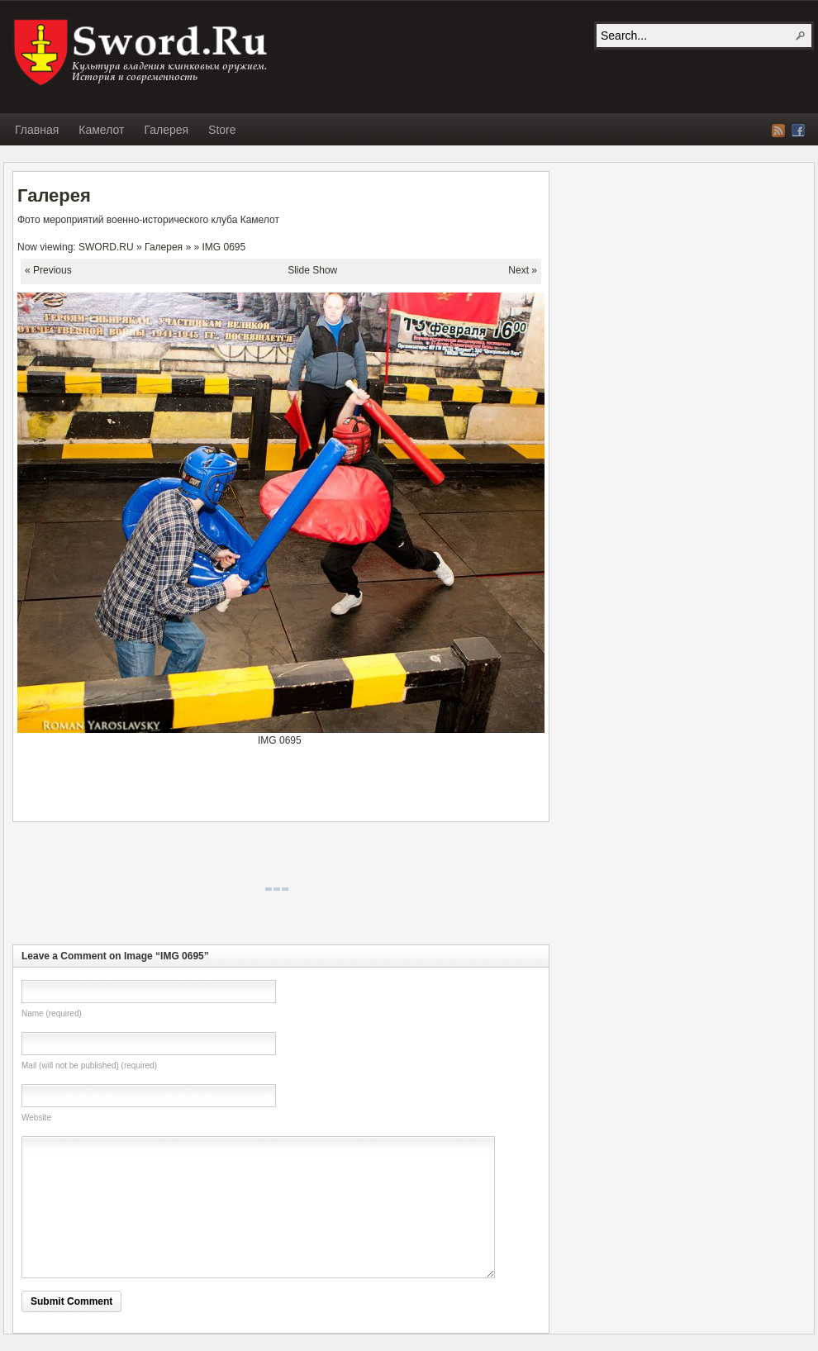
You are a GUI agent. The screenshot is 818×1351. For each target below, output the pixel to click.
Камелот (101, 129)
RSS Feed (778, 130)
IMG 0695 (224, 247)
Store (221, 129)
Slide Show (312, 270)
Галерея (166, 129)
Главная (37, 129)
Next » (522, 270)
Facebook (798, 130)
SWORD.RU (142, 53)
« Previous (48, 270)
